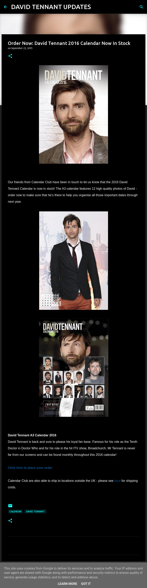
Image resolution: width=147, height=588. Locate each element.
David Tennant (35, 511)
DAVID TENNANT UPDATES (51, 6)
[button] (10, 56)
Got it (86, 584)
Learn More (67, 584)
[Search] (96, 7)
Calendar (15, 511)
